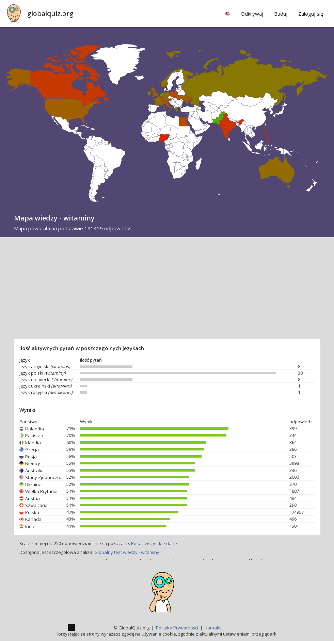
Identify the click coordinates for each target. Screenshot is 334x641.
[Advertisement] (167, 288)
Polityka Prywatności (177, 628)
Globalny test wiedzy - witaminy (126, 552)
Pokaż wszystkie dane (154, 543)
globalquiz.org (50, 13)
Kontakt (213, 628)
